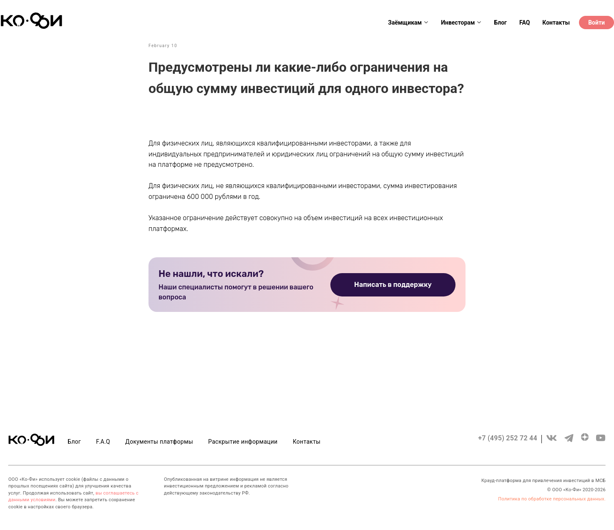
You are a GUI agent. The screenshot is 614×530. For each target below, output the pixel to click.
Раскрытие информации (242, 441)
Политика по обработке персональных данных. (552, 499)
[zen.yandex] (585, 441)
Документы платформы (159, 441)
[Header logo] (31, 27)
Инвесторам (461, 22)
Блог (500, 22)
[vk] (551, 441)
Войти (596, 22)
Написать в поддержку (393, 285)
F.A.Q (103, 441)
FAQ (524, 22)
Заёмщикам (408, 22)
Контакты (556, 22)
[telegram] (569, 441)
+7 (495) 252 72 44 (507, 438)
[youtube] (601, 441)
